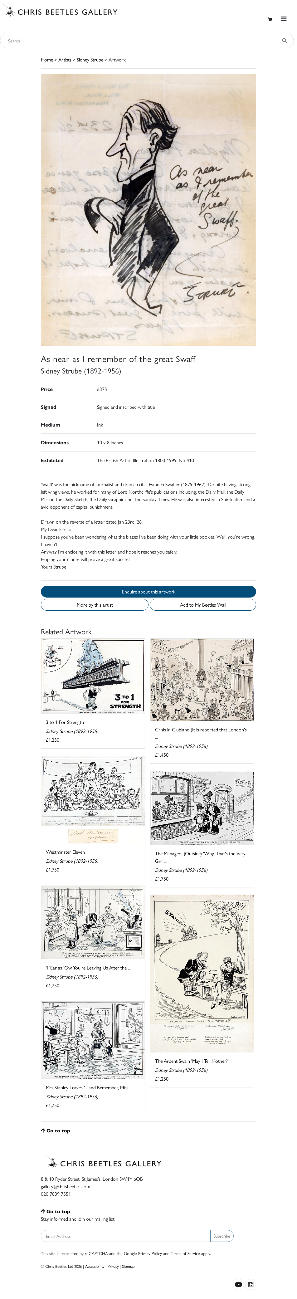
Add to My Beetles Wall (203, 604)
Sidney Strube (90, 59)
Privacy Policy (150, 1253)
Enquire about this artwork (148, 591)
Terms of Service (185, 1253)
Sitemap (128, 1266)
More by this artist (95, 604)
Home (47, 59)
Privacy (113, 1266)
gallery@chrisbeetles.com (65, 1186)
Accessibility (94, 1266)
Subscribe (222, 1236)
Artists (64, 59)
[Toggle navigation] (284, 19)
